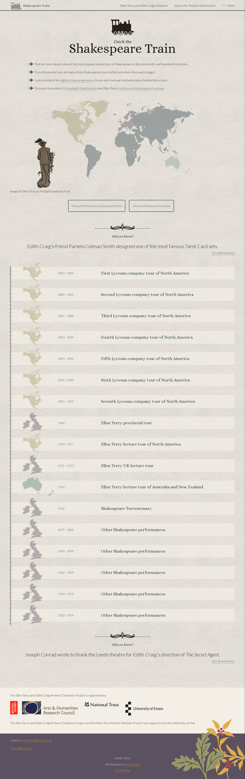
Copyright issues (20, 748)
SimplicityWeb (132, 764)
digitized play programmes (77, 80)
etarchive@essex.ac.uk (37, 740)
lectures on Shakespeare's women (142, 88)
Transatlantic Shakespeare (80, 88)
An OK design (122, 770)
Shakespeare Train (36, 5)
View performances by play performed (97, 206)
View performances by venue (151, 206)
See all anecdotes (223, 253)
